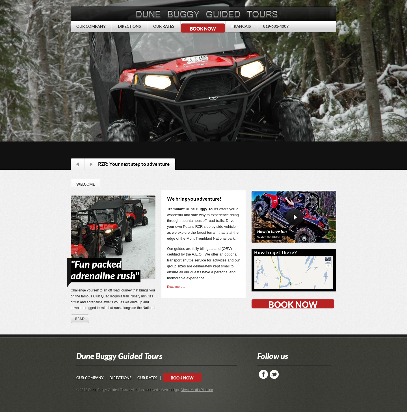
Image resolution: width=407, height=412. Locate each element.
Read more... (176, 286)
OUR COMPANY (90, 378)
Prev (77, 164)
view (294, 219)
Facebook (263, 374)
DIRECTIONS (120, 378)
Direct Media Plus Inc (197, 390)
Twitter (274, 374)
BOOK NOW (203, 28)
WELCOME (85, 184)
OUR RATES (147, 378)
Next (91, 164)
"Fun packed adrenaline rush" (105, 270)
